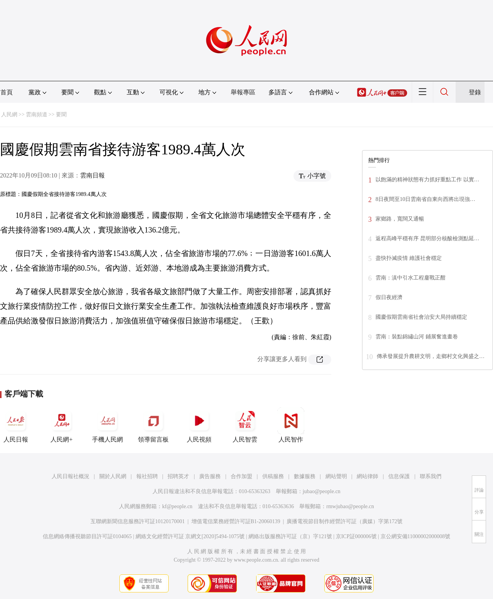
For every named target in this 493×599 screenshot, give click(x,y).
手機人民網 (107, 425)
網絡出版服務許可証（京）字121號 (290, 536)
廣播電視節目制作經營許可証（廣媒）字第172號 (344, 521)
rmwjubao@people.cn (350, 506)
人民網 (9, 114)
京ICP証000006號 (356, 536)
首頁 (6, 92)
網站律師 (367, 476)
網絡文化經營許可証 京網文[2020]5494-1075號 (190, 536)
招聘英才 (178, 476)
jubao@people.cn (321, 491)
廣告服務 (210, 476)
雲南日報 (92, 175)
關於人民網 (112, 476)
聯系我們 (430, 476)
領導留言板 (153, 425)
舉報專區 (243, 92)
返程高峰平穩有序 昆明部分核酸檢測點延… (428, 238)
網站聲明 (336, 476)
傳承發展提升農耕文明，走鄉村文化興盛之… (431, 356)
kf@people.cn (177, 506)
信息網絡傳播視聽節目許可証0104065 (87, 536)
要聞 (61, 114)
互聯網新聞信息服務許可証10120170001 (138, 521)
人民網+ (61, 425)
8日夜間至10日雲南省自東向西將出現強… (425, 199)
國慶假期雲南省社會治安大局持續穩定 (421, 317)
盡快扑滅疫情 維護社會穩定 (409, 258)
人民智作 (290, 425)
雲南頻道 (36, 114)
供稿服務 (273, 476)
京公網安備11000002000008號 (415, 536)
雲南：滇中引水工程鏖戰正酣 (411, 278)
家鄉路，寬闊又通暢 (400, 219)
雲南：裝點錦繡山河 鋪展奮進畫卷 (417, 337)
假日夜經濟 (389, 297)
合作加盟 (241, 476)
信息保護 (399, 476)
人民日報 (15, 425)
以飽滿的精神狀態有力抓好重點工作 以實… (428, 179)
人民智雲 (244, 425)
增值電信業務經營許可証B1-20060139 (235, 521)
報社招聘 (147, 476)
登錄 (475, 92)
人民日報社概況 (70, 476)
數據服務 (304, 476)
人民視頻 (199, 425)
